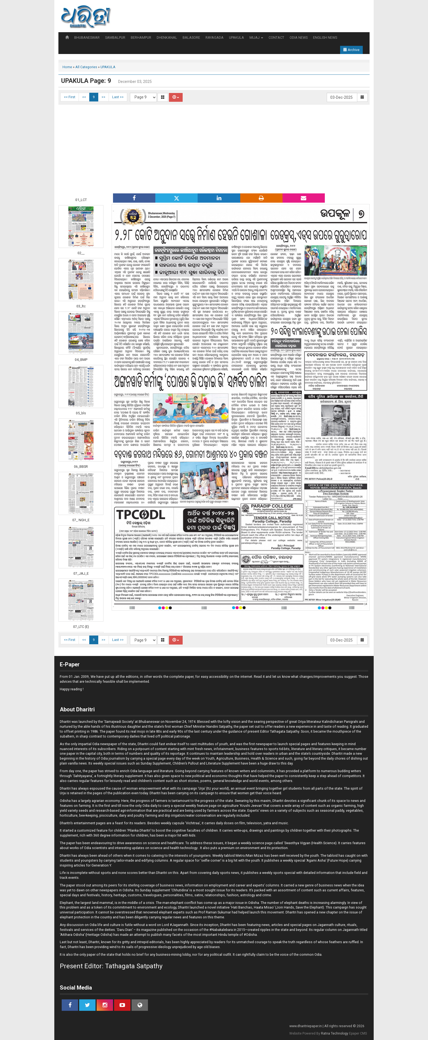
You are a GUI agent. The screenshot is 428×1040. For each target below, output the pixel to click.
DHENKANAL (167, 37)
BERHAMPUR (141, 37)
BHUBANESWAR (87, 37)
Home (67, 67)
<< (84, 97)
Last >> (118, 97)
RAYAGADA (215, 37)
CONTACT (276, 37)
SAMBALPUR (115, 37)
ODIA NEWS (299, 37)
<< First (69, 97)
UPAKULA (236, 37)
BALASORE (191, 37)
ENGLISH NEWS (325, 37)
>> (103, 97)
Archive (351, 50)
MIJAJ (256, 37)
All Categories (86, 67)
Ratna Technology (334, 1033)
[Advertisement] (214, 148)
